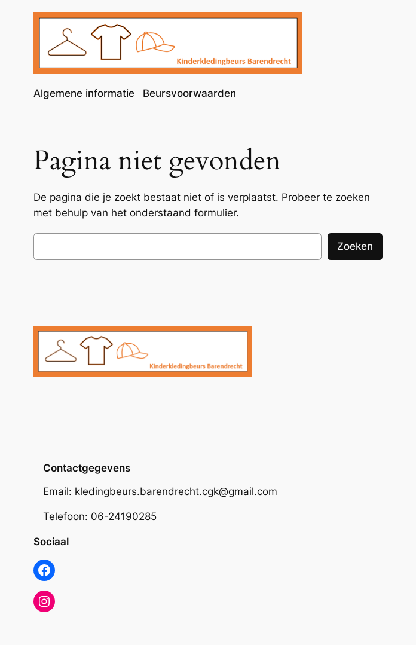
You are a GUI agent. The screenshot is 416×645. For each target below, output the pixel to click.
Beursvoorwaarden (189, 93)
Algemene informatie (83, 93)
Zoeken (355, 246)
